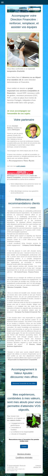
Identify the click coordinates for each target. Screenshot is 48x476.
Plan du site (23, 465)
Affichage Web (37, 467)
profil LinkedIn (20, 166)
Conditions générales (24, 457)
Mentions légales (24, 454)
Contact (24, 446)
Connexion (38, 465)
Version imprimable (13, 465)
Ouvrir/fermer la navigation (24, 2)
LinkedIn (32, 207)
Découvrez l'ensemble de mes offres (24, 383)
